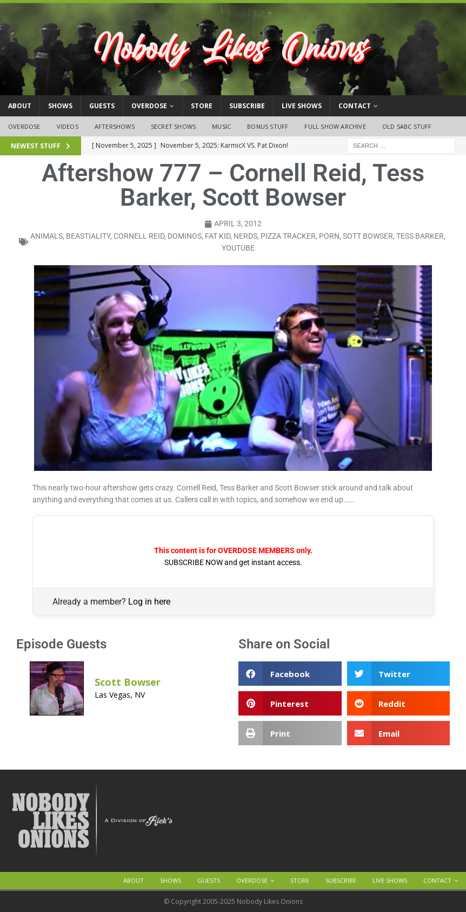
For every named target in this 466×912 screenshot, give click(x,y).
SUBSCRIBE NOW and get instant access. (233, 562)
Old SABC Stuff (407, 126)
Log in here (149, 601)
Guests (102, 105)
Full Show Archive (334, 126)
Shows (60, 105)
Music (221, 126)
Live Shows (302, 105)
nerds (245, 236)
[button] (290, 673)
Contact (354, 105)
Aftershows (115, 126)
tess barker (420, 236)
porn (329, 236)
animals (46, 236)
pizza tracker (288, 236)
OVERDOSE (149, 105)
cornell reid (139, 236)
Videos (67, 126)
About (19, 105)
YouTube (238, 248)
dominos (185, 236)
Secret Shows (173, 126)
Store (201, 105)
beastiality (88, 236)
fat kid (217, 236)
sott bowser (368, 236)
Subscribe (247, 105)
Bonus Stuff (267, 126)
